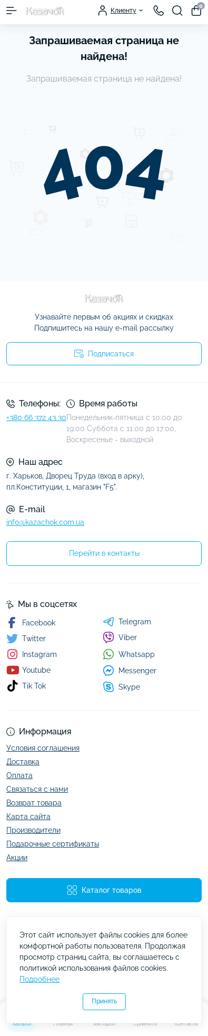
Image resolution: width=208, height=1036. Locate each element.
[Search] (177, 10)
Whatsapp (129, 654)
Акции (16, 857)
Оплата (19, 775)
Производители (33, 830)
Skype (121, 686)
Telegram (127, 621)
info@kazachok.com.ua (45, 522)
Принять (104, 1001)
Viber (120, 637)
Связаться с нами (37, 789)
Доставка (22, 762)
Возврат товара (34, 803)
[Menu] (11, 10)
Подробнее (39, 979)
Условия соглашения (43, 748)
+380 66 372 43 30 (36, 417)
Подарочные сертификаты (52, 844)
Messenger (129, 670)
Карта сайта (28, 816)
